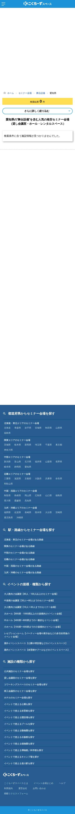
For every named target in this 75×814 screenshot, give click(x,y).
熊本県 (38, 512)
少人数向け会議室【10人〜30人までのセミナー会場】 (30, 607)
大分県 (48, 512)
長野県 (59, 461)
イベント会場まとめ (43, 783)
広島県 (38, 495)
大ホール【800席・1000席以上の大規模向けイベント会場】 (33, 613)
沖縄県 (20, 517)
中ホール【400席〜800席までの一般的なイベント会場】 (32, 620)
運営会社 (22, 788)
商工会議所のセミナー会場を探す (20, 691)
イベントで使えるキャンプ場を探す (21, 757)
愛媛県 (17, 500)
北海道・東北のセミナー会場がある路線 (23, 539)
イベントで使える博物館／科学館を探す (23, 750)
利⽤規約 (8, 788)
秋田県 (48, 428)
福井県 (38, 461)
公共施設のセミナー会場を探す (19, 671)
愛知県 (28, 467)
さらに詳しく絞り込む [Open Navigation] (36, 110)
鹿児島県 (8, 517)
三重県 (7, 478)
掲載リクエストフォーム (16, 793)
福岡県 (7, 512)
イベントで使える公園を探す (18, 704)
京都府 (28, 478)
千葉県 (48, 444)
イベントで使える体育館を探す (19, 711)
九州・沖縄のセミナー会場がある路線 (22, 572)
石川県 (28, 461)
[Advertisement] (37, 50)
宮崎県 (59, 512)
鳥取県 (7, 495)
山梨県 (48, 461)
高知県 (28, 500)
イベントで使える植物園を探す (19, 743)
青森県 (17, 428)
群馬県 (28, 444)
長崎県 (28, 512)
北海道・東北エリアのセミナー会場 (21, 423)
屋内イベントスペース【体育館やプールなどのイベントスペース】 (37, 650)
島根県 (17, 495)
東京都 (59, 444)
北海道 (7, 428)
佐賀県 (17, 512)
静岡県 (17, 467)
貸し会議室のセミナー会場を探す (20, 678)
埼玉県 (38, 444)
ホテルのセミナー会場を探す (18, 697)
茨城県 (7, 444)
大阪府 (38, 478)
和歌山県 (8, 483)
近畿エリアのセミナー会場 (17, 474)
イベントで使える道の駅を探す (19, 763)
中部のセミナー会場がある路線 (19, 552)
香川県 (7, 500)
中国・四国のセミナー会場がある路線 (22, 566)
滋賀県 (17, 478)
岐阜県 (7, 467)
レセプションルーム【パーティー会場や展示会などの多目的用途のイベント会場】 (37, 635)
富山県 (17, 461)
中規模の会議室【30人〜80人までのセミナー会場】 (29, 600)
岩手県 (28, 428)
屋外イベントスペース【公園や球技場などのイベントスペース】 (35, 643)
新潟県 (7, 461)
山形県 (59, 428)
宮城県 (38, 428)
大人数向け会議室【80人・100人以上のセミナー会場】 (31, 594)
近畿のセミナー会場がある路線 (19, 559)
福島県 (7, 433)
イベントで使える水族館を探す (19, 737)
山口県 (48, 495)
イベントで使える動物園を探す (19, 730)
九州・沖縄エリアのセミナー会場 (20, 508)
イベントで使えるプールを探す (19, 724)
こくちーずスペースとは (16, 783)
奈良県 (59, 478)
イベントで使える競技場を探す (19, 717)
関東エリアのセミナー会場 (17, 440)
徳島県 (59, 495)
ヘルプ (62, 783)
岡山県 (28, 495)
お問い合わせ (39, 788)
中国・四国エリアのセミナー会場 (20, 491)
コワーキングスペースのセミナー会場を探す (26, 684)
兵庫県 (48, 478)
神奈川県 (8, 450)
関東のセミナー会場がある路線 (19, 546)
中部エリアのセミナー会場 (17, 457)
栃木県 (17, 444)
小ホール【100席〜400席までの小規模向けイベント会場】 (33, 627)
